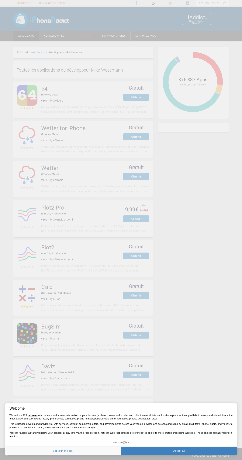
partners (32, 415)
